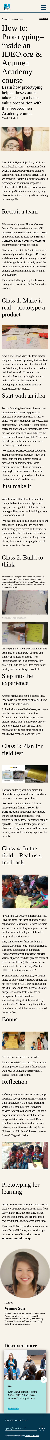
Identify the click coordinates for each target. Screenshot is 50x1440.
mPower (39, 254)
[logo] (7, 7)
